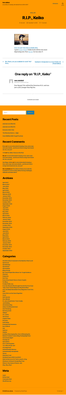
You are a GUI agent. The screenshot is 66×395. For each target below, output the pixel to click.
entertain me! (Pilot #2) (9, 124)
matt (23, 23)
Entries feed (6, 377)
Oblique (5, 313)
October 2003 (7, 249)
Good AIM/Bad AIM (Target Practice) (13, 136)
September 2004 (7, 227)
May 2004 (5, 235)
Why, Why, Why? (7, 365)
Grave (4, 295)
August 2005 (6, 206)
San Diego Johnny (8, 162)
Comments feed (7, 379)
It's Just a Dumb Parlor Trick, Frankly (13, 301)
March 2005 (6, 216)
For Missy (5, 282)
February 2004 (7, 241)
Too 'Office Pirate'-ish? (9, 346)
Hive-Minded (6, 299)
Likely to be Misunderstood (10, 307)
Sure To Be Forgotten (8, 344)
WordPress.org (7, 381)
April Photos (6, 267)
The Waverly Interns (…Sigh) (11, 133)
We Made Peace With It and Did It (12, 357)
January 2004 (7, 243)
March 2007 (6, 184)
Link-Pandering (7, 309)
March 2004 (6, 239)
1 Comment (44, 23)
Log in (4, 375)
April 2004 (6, 237)
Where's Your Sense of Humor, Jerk (12, 363)
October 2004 (7, 225)
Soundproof (6, 340)
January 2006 (7, 196)
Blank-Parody (6, 271)
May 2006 (5, 188)
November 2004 (7, 223)
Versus (4, 353)
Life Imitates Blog (7, 305)
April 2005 (6, 214)
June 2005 (6, 210)
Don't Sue (5, 278)
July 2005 (5, 208)
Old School (6, 317)
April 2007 (6, 183)
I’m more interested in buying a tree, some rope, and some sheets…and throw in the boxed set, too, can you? (18, 148)
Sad (4, 328)
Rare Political (6, 326)
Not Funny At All (7, 311)
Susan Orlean (23, 50)
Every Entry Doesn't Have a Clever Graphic (14, 280)
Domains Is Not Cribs (8, 130)
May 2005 (5, 212)
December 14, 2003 (33, 23)
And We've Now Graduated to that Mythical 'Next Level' (18, 261)
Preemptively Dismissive (9, 324)
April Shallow (6, 269)
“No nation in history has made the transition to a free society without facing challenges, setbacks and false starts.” (17, 170)
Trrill (4, 153)
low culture (6, 2)
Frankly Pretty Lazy (8, 284)
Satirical (5, 330)
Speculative (6, 342)
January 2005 (7, 219)
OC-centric (6, 315)
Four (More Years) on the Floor (15, 153)
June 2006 (6, 186)
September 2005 (7, 204)
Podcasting (6, 322)
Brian (4, 146)
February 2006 (7, 194)
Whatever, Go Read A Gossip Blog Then (13, 361)
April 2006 (6, 190)
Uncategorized (7, 348)
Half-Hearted (6, 297)
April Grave (6, 263)
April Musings (6, 265)
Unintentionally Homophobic (10, 351)
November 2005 (7, 200)
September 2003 (7, 251)
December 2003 (7, 245)
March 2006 (6, 192)
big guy (30, 52)
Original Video (7, 319)
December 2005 (7, 198)
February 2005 (7, 218)
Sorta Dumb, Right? (8, 338)
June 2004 (6, 233)
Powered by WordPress (21, 391)
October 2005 (7, 202)
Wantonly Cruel (7, 355)
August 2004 (6, 229)
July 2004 (5, 231)
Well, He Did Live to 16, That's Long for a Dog (15, 359)
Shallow (33, 13)
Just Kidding (6, 303)
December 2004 (7, 221)
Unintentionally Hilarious (9, 349)
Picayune (5, 320)
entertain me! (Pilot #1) (9, 127)
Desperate (6, 276)
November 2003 (7, 247)
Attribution (55, 3)
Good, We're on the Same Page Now (12, 293)
